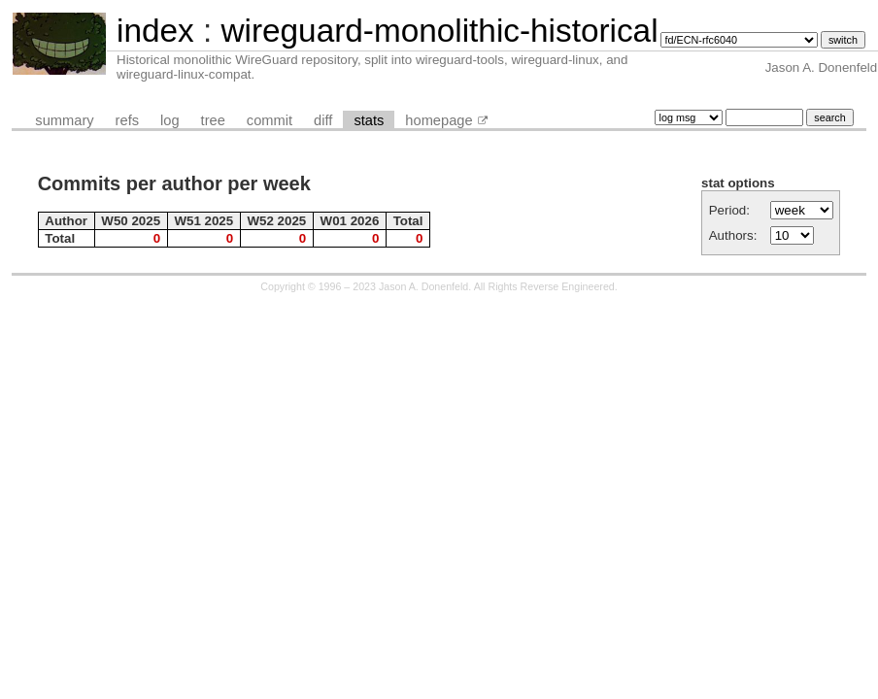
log (170, 120)
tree (213, 120)
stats (369, 120)
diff (323, 120)
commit (269, 120)
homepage (438, 120)
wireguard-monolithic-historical (439, 31)
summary (64, 120)
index (155, 31)
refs (127, 120)
